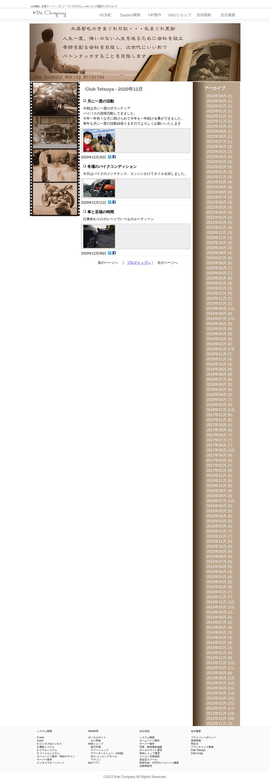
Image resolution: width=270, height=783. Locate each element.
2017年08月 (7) (219, 435)
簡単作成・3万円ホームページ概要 (159, 762)
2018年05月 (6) (219, 389)
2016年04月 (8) (219, 516)
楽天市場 (94, 746)
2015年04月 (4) (219, 577)
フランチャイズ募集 (202, 746)
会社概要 (196, 731)
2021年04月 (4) (219, 212)
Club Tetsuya (198, 750)
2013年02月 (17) (220, 708)
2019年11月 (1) (219, 298)
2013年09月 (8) (219, 673)
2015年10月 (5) (219, 546)
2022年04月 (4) (219, 157)
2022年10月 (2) (219, 126)
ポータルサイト (97, 737)
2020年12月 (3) (219, 232)
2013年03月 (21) (220, 703)
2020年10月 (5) (219, 243)
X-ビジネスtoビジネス (49, 743)
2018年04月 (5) (219, 394)
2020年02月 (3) (219, 283)
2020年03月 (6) (219, 278)
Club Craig (197, 753)
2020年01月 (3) (219, 288)
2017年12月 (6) (219, 415)
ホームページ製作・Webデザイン (56, 756)
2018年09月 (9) (219, 369)
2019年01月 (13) (220, 349)
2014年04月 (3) (219, 637)
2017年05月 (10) (220, 450)
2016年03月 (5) (219, 521)
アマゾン (94, 759)
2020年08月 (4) (219, 253)
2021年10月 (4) (219, 182)
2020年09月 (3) (219, 248)
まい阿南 (94, 740)
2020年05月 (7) (219, 268)
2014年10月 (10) (220, 607)
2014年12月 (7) (219, 597)
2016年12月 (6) (219, 475)
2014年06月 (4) (219, 627)
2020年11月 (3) (219, 238)
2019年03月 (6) (219, 339)
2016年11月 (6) (219, 480)
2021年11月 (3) (219, 177)
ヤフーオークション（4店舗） (106, 753)
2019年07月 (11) (220, 319)
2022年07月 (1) (219, 141)
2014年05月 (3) (219, 632)
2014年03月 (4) (219, 642)
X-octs (40, 737)
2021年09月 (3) (219, 187)
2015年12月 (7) (219, 536)
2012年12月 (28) (220, 718)
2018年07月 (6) (219, 379)
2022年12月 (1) (219, 116)
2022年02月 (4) (219, 167)
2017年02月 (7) (219, 465)
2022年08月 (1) (219, 136)
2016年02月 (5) (219, 526)
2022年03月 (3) (219, 162)
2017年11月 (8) (219, 420)
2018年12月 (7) (219, 354)
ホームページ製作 (149, 740)
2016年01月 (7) (219, 531)
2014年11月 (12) (220, 602)
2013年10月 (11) (220, 668)
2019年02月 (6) (219, 344)
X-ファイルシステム (48, 753)
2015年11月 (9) (219, 541)
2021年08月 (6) (219, 192)
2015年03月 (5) (219, 582)
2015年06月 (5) (219, 567)
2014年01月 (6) (219, 653)
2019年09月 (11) (220, 308)
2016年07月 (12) (220, 501)
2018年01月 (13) (220, 410)
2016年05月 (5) (219, 511)
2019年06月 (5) (219, 324)
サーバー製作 (44, 759)
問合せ (194, 743)
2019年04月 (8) (219, 334)
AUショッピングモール (102, 756)
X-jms (40, 740)
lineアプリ (94, 762)
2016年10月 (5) (219, 486)
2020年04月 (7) (219, 273)
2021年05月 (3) (219, 207)
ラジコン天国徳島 (149, 756)
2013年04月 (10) (220, 698)
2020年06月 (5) (219, 263)
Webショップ (95, 743)
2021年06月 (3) (219, 202)
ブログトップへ (139, 262)
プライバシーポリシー (203, 737)
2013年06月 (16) (220, 688)
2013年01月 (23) (220, 713)
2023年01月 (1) (219, 111)
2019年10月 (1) (219, 303)
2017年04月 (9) (219, 455)
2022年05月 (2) (219, 152)
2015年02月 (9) (219, 587)
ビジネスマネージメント (51, 762)
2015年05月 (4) (219, 572)
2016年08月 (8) (219, 496)
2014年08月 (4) (219, 617)
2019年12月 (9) (219, 293)
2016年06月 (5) (219, 506)
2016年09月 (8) (219, 491)
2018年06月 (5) (219, 384)
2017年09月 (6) (219, 430)
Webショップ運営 (149, 753)
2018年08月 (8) (219, 374)
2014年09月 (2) (219, 612)
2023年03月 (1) (219, 101)
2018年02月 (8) (219, 405)
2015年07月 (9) (219, 561)
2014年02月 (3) (219, 648)
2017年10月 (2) (219, 425)
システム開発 (44, 731)
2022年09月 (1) (219, 131)
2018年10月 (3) (219, 364)
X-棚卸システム (46, 746)
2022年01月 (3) (219, 172)
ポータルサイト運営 (150, 750)
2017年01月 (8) (219, 470)
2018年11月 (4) (219, 359)
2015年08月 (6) (219, 556)
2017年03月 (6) (219, 460)
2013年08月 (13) (220, 678)
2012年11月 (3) (219, 723)
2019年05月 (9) (219, 329)
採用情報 (196, 740)
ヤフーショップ (98, 750)
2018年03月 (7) (219, 400)
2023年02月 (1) (219, 106)
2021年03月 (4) (219, 217)
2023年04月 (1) (219, 96)
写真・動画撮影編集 (150, 746)
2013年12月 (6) (219, 658)
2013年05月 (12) (220, 693)
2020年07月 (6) (219, 258)
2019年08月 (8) (219, 313)
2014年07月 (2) (219, 622)
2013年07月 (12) (220, 683)
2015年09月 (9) (219, 551)
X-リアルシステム (47, 750)
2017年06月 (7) (219, 445)
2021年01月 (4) (219, 227)
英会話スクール (148, 759)
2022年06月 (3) (219, 146)
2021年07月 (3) (219, 197)
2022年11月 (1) (219, 121)
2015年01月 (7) (219, 592)
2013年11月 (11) (220, 663)
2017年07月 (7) (219, 440)
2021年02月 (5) (219, 222)
